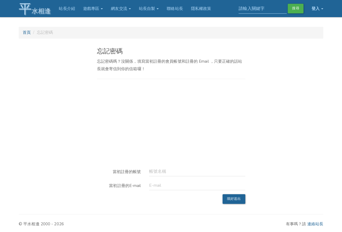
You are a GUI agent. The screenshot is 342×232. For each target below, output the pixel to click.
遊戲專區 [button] (93, 8)
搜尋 (295, 8)
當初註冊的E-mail (125, 185)
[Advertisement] (171, 122)
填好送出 (234, 198)
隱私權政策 (201, 8)
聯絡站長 (175, 8)
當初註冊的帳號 (127, 171)
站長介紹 (67, 8)
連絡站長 (315, 224)
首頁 (27, 32)
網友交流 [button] (121, 8)
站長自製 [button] (149, 8)
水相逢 (35, 9)
